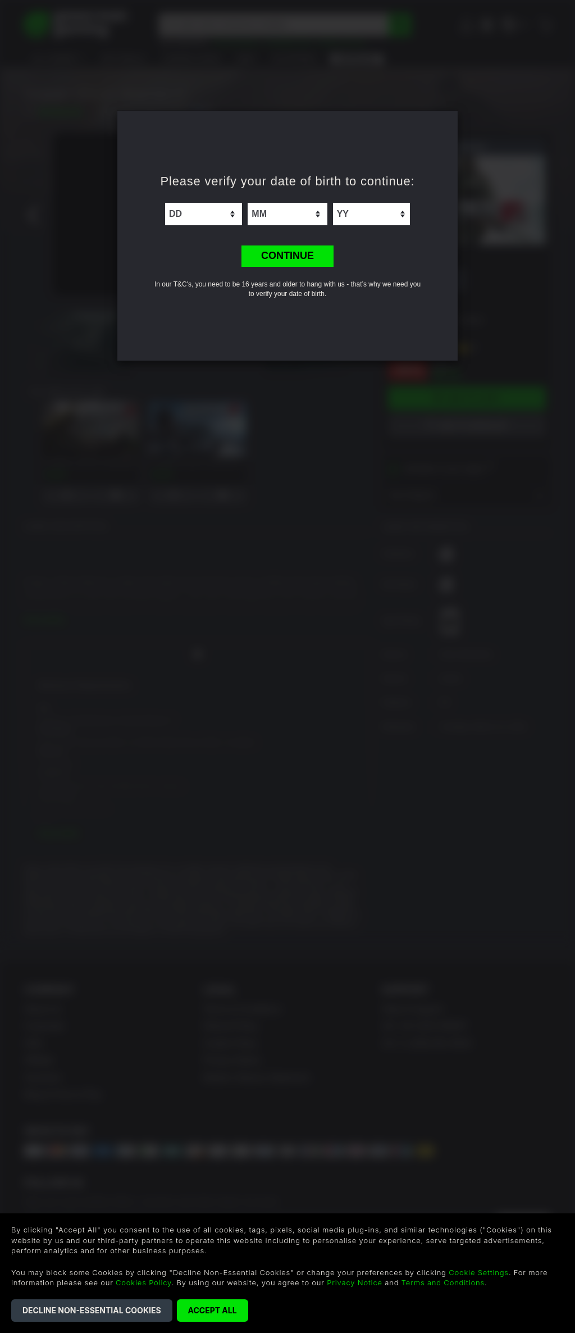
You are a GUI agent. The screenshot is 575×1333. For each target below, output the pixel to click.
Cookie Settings (479, 1272)
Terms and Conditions (443, 1282)
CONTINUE (287, 255)
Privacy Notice (354, 1282)
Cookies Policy (143, 1282)
